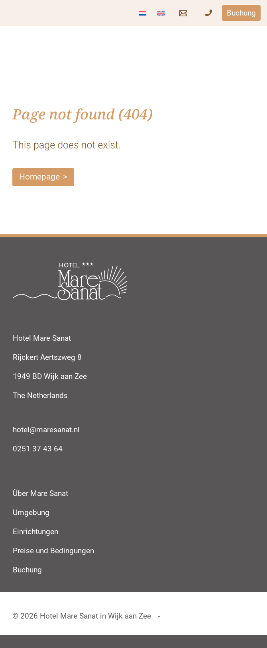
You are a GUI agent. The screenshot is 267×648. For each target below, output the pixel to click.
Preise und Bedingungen (53, 550)
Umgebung (31, 512)
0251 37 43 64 (38, 448)
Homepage (39, 177)
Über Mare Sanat (40, 493)
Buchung (27, 569)
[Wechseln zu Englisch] (161, 13)
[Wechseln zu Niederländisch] (142, 13)
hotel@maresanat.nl (46, 429)
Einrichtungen (35, 531)
